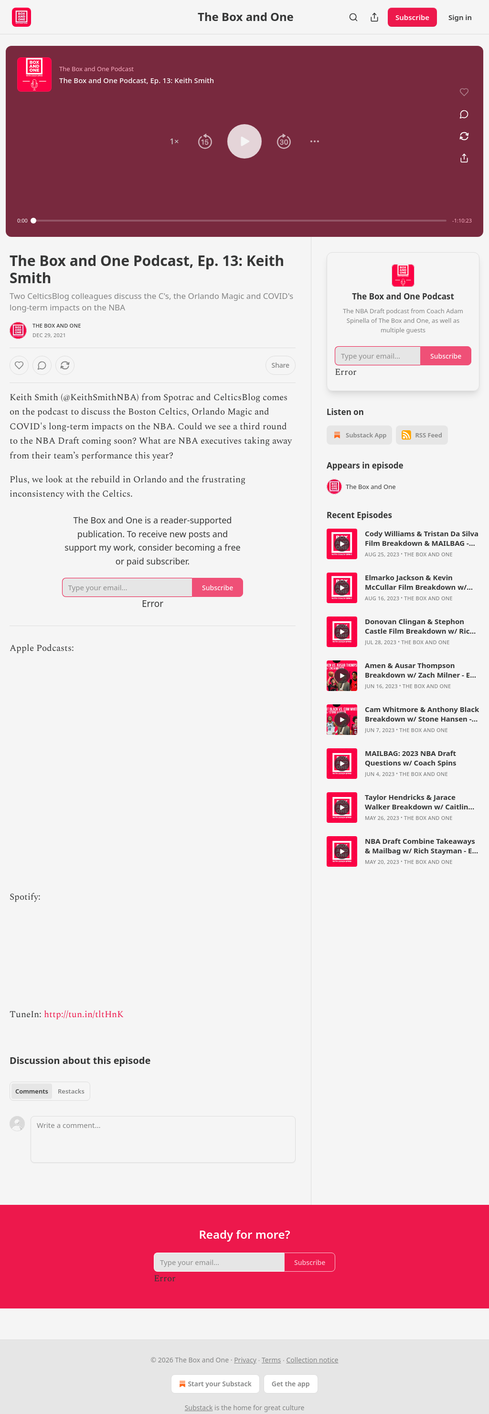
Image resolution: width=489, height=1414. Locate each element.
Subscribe (412, 17)
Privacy (245, 1359)
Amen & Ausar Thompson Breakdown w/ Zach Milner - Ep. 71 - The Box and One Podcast (421, 670)
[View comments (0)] (464, 114)
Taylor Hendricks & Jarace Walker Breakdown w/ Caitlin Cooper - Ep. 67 (416, 801)
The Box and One (56, 325)
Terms (271, 1359)
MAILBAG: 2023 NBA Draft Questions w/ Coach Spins (411, 757)
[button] (174, 141)
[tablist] (50, 1091)
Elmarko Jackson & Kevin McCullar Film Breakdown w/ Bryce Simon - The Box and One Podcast (420, 582)
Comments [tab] (31, 1091)
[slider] (239, 220)
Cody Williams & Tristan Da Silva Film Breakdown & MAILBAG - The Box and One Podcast (421, 538)
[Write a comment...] (163, 1139)
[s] (342, 544)
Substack (199, 1407)
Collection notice (312, 1359)
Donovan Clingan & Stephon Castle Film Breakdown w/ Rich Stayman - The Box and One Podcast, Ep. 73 (419, 626)
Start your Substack (214, 1384)
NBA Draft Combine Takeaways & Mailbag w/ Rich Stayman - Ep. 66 (421, 845)
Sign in (460, 17)
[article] (403, 544)
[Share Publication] (374, 17)
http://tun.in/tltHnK (84, 1014)
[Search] (353, 17)
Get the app (291, 1383)
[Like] (19, 365)
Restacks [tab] (71, 1091)
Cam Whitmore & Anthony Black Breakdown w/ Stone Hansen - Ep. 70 (422, 713)
